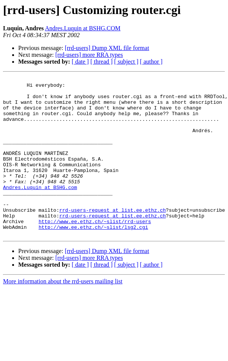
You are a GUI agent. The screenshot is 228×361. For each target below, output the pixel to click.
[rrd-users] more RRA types (89, 55)
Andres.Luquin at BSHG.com (40, 209)
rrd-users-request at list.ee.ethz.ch (112, 237)
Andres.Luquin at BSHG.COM (82, 28)
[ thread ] (101, 61)
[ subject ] (126, 61)
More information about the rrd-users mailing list (63, 313)
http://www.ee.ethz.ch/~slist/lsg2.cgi (93, 257)
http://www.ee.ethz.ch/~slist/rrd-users (95, 250)
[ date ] (80, 61)
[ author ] (151, 61)
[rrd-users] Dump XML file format (107, 48)
